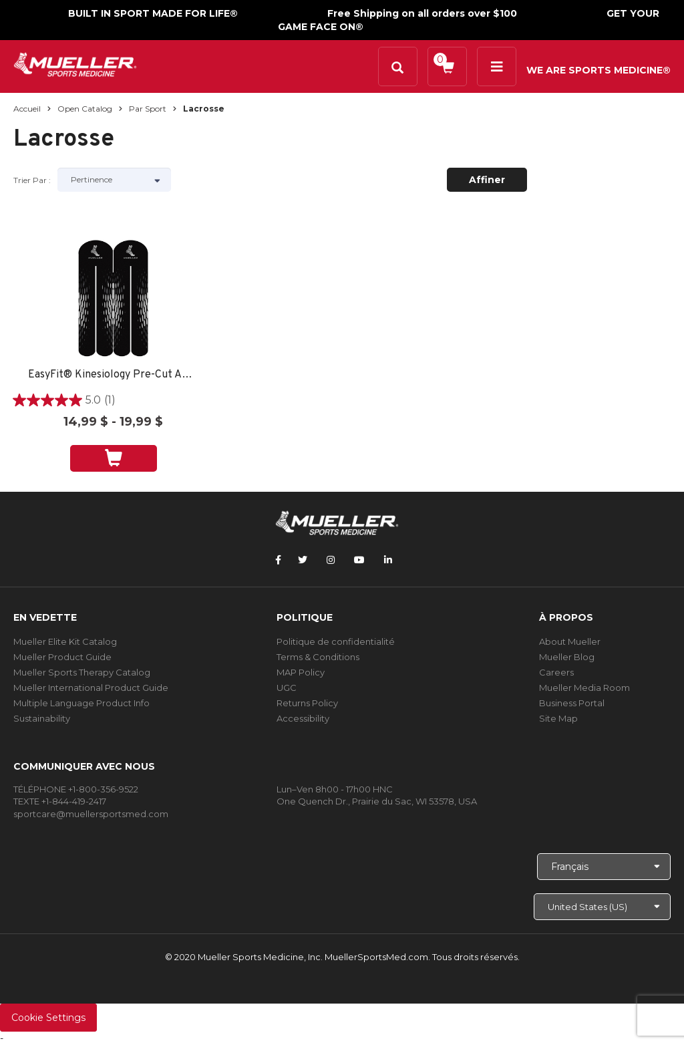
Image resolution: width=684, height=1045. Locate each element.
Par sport (147, 109)
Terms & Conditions (318, 656)
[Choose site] (602, 906)
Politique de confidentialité (336, 641)
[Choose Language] (604, 866)
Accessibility (303, 718)
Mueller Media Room (584, 687)
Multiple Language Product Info (81, 703)
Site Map (558, 718)
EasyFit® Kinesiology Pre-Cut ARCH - (113, 375)
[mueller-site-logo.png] (75, 63)
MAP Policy (301, 672)
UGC (287, 687)
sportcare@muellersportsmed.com (90, 813)
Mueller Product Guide (62, 656)
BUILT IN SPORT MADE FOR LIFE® (153, 13)
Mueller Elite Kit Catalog (65, 641)
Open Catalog (84, 109)
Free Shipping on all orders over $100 (422, 13)
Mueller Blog (566, 656)
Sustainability (41, 718)
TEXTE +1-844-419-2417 (59, 801)
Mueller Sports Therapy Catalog (81, 672)
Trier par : (32, 180)
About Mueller (570, 641)
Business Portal (572, 703)
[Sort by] (114, 180)
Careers (556, 672)
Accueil (27, 109)
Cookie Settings (48, 1018)
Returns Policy (307, 703)
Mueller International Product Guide (90, 687)
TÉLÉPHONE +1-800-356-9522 (75, 789)
